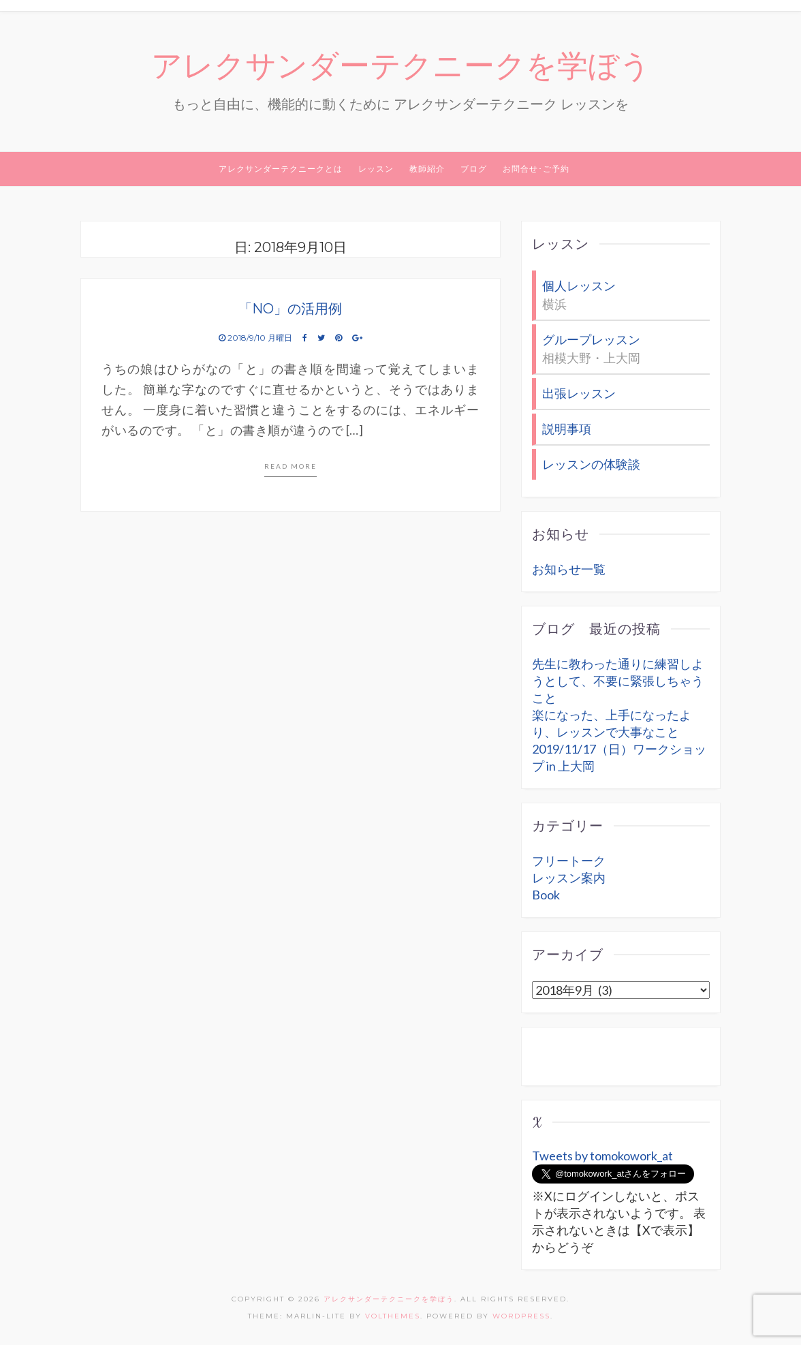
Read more (290, 466)
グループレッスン (591, 339)
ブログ (473, 169)
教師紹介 (427, 169)
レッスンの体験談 (591, 464)
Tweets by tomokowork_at (602, 1155)
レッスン (376, 169)
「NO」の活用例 (290, 308)
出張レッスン (579, 393)
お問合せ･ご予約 (536, 169)
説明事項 (566, 428)
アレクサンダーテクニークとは (281, 169)
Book (546, 894)
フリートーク (569, 860)
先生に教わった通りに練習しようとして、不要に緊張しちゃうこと (618, 680)
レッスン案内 (569, 877)
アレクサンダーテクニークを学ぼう (400, 66)
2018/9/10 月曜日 (256, 338)
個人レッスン (579, 285)
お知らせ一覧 (569, 568)
